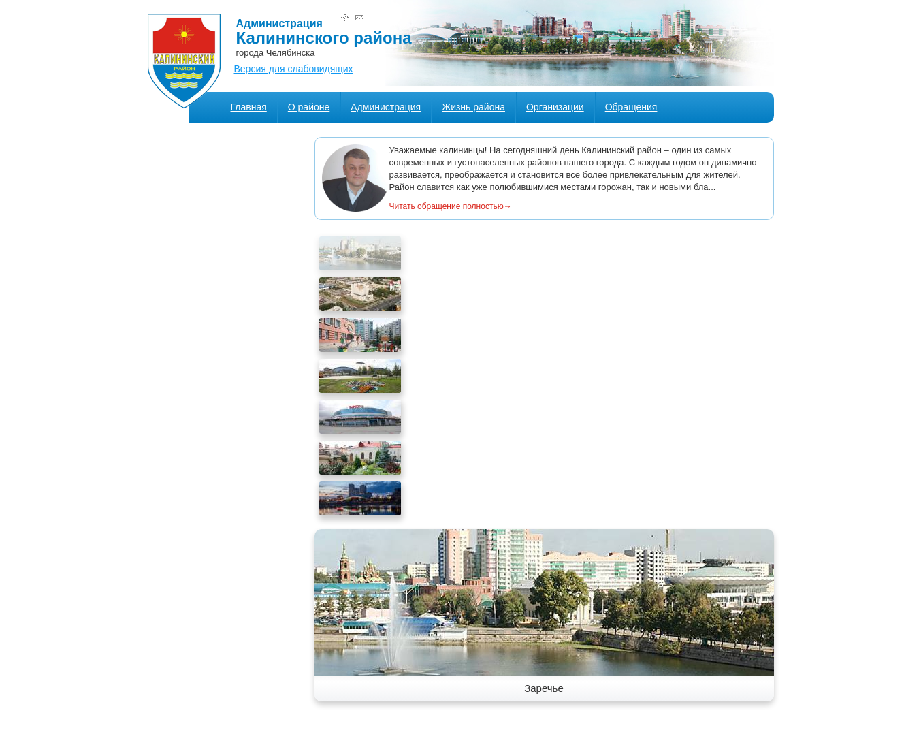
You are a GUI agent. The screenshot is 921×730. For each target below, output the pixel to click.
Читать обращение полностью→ (450, 206)
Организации (555, 106)
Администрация (386, 106)
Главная (249, 106)
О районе (308, 106)
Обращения (631, 106)
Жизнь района (473, 106)
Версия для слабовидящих (293, 68)
